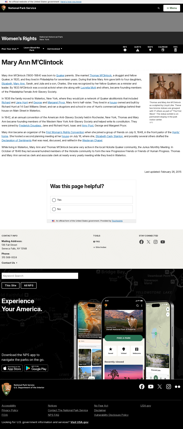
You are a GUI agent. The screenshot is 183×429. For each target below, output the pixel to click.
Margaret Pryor (56, 102)
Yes (59, 199)
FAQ (96, 241)
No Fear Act (101, 405)
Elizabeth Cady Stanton (109, 136)
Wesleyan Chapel (92, 140)
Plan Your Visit (10, 49)
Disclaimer (100, 410)
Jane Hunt (22, 102)
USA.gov (145, 405)
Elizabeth (7, 83)
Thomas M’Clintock (100, 75)
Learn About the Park (34, 48)
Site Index (99, 247)
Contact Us (9, 262)
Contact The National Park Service (68, 410)
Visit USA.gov (79, 422)
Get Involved (54, 49)
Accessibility (9, 405)
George (37, 102)
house (113, 102)
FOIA (5, 415)
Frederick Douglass (30, 125)
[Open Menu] (171, 8)
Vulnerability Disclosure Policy (111, 415)
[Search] (40, 276)
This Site (10, 285)
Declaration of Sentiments (17, 140)
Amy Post (87, 125)
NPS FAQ (53, 415)
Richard (6, 102)
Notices (52, 405)
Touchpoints (117, 221)
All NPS (28, 285)
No (59, 209)
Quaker (60, 75)
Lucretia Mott (88, 87)
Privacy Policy (10, 410)
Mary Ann (19, 83)
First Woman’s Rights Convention (65, 132)
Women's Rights (19, 38)
